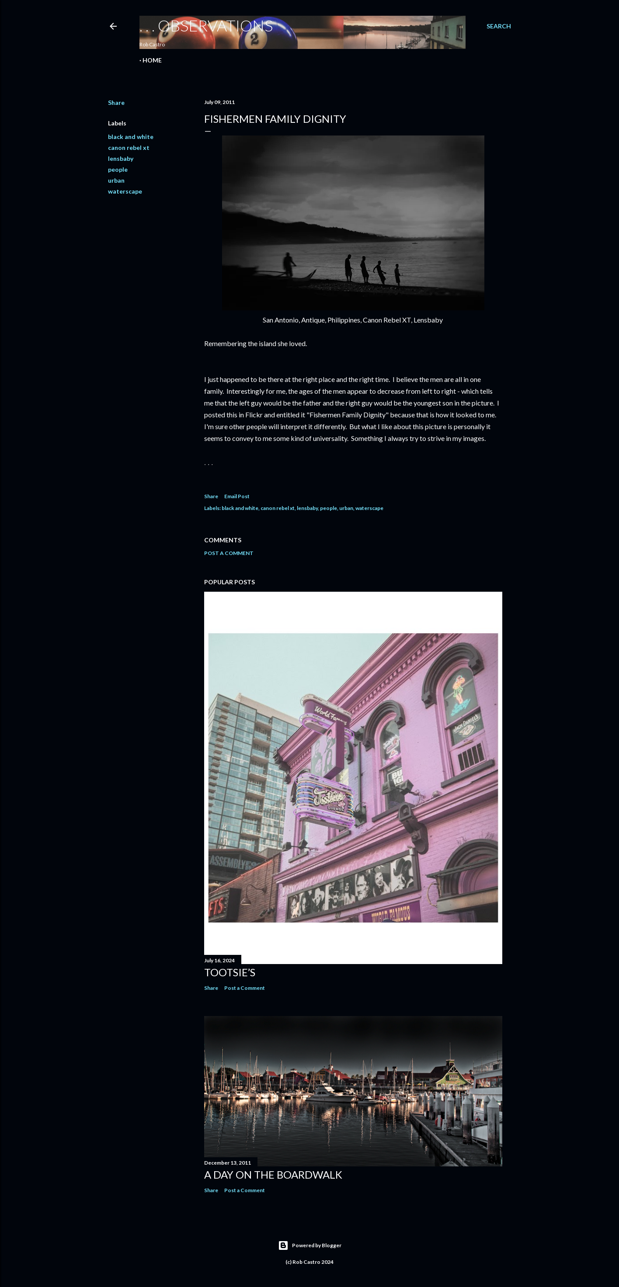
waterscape (125, 191)
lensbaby (120, 158)
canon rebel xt (129, 147)
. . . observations (206, 25)
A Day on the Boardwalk (273, 1174)
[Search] (499, 26)
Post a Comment (229, 553)
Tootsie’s (229, 972)
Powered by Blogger (309, 1245)
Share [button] (116, 102)
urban (116, 180)
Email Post (237, 496)
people (118, 169)
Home (152, 60)
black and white (130, 136)
